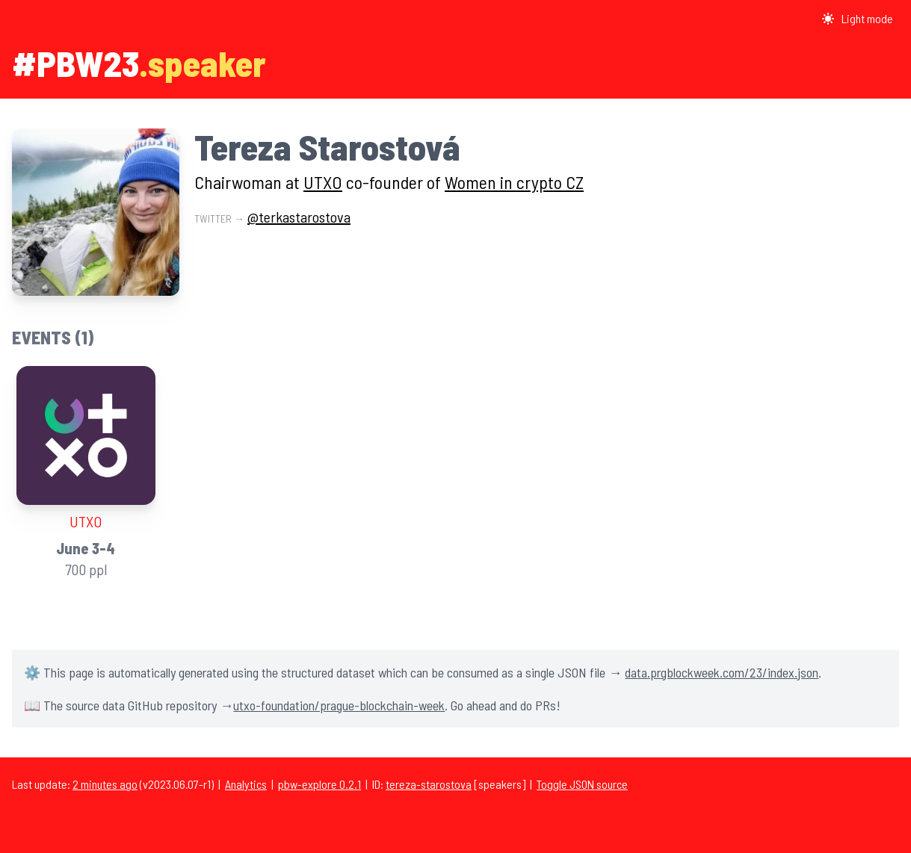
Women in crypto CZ (514, 182)
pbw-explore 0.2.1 (319, 784)
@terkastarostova (298, 217)
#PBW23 (75, 62)
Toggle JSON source (582, 784)
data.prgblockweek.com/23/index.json (721, 672)
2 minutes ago (105, 784)
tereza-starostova (429, 784)
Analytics (246, 784)
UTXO (322, 182)
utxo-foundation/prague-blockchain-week (339, 705)
